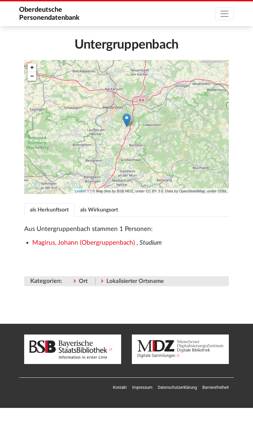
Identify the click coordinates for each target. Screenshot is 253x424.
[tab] (49, 209)
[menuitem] (120, 387)
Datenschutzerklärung (177, 387)
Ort (83, 281)
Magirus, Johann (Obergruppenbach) (83, 243)
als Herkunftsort (49, 210)
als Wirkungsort (99, 210)
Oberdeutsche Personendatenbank (49, 13)
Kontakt (120, 387)
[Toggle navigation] (224, 13)
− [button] (32, 76)
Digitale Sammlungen (156, 355)
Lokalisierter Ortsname (135, 281)
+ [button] (32, 68)
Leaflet (80, 191)
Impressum (142, 387)
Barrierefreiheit (215, 387)
